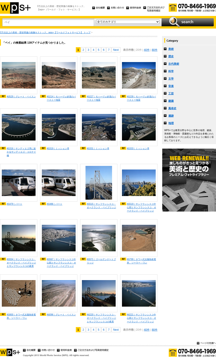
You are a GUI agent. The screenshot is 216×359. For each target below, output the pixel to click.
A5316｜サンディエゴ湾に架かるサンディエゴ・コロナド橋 (21, 151)
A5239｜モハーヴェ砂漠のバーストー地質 (141, 98)
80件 (155, 49)
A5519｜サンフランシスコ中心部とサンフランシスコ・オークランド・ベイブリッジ (141, 207)
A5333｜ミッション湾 (138, 148)
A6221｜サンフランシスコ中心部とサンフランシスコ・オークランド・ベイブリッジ (141, 318)
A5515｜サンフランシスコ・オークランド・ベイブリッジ (101, 206)
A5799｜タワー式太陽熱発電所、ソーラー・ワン (141, 261)
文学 (171, 78)
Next (116, 49)
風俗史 (172, 108)
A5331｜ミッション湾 (98, 148)
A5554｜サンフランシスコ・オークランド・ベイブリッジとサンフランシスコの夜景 (21, 262)
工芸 (171, 93)
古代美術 (173, 63)
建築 (171, 101)
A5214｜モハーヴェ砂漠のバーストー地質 (61, 98)
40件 (146, 49)
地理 (171, 123)
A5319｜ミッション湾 (58, 148)
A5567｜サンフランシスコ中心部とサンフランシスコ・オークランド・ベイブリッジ (61, 262)
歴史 (171, 56)
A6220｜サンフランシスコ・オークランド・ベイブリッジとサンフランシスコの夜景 (101, 318)
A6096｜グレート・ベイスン (61, 314)
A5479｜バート (14, 204)
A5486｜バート (54, 204)
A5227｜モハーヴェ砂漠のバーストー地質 (101, 98)
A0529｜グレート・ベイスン (21, 96)
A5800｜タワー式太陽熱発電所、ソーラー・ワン (21, 316)
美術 (171, 49)
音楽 (171, 86)
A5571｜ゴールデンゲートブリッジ (101, 261)
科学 (171, 71)
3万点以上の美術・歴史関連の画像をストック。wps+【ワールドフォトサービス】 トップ (45, 32)
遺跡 (171, 115)
